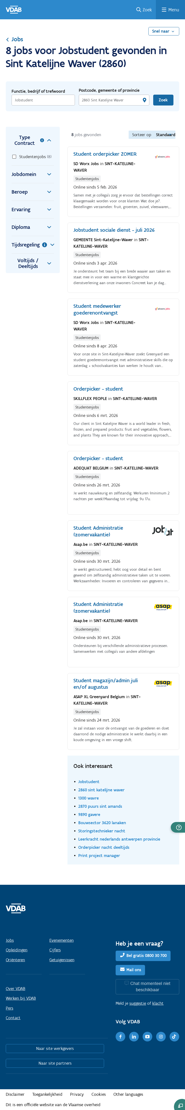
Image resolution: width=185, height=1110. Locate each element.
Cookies (99, 1094)
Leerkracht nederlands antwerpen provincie (119, 839)
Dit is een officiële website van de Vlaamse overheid (53, 1104)
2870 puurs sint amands (100, 806)
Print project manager (99, 855)
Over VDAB (15, 988)
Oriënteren (15, 959)
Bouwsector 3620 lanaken (102, 822)
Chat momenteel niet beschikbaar (150, 986)
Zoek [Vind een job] (163, 100)
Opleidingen (16, 950)
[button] (178, 827)
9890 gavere (89, 814)
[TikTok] (174, 1036)
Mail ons (133, 969)
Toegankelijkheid (47, 1094)
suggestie (137, 1003)
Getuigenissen (61, 959)
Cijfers (55, 950)
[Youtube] (147, 1036)
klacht (158, 1003)
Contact (13, 1017)
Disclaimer (15, 1094)
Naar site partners (55, 1063)
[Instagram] (161, 1036)
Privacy (77, 1094)
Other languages (128, 1094)
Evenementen (61, 940)
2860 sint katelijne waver (101, 789)
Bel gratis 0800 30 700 (146, 955)
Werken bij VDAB (21, 998)
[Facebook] (120, 1036)
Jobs (14, 39)
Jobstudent (88, 781)
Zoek (147, 10)
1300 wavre (88, 798)
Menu (173, 10)
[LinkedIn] (134, 1036)
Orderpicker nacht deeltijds (103, 847)
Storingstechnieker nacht (101, 830)
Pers (9, 1008)
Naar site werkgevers (55, 1048)
